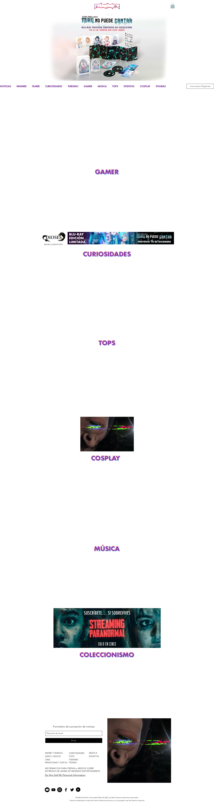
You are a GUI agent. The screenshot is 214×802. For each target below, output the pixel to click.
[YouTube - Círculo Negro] (47, 789)
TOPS (115, 86)
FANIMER (21, 86)
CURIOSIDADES (53, 86)
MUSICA (102, 86)
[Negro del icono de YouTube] (53, 789)
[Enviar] (73, 740)
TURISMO (73, 86)
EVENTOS (129, 86)
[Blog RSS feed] (78, 789)
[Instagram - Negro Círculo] (59, 789)
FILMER (36, 86)
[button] (172, 5)
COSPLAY (145, 86)
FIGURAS (161, 86)
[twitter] (72, 789)
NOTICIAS (5, 86)
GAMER (88, 86)
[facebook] (65, 789)
